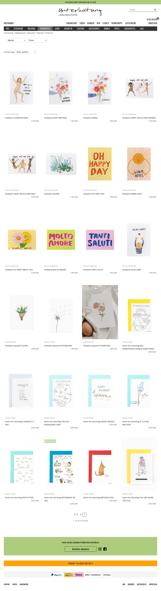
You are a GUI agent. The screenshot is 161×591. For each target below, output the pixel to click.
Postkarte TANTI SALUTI (93, 269)
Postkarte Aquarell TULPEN (16, 345)
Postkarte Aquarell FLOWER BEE (96, 345)
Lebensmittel (129, 28)
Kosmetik (68, 28)
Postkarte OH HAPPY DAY (93, 194)
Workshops (116, 23)
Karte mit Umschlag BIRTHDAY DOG (98, 497)
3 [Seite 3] (80, 514)
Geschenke (18, 28)
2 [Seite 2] (77, 514)
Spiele (117, 28)
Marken (90, 23)
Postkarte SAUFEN (51, 194)
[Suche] (143, 10)
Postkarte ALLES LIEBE (131, 269)
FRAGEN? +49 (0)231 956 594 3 (80, 563)
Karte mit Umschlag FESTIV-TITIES (19, 497)
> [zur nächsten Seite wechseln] (84, 514)
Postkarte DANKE (90, 118)
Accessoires (94, 28)
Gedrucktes (45, 28)
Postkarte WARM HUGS (132, 194)
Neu (7, 28)
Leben (57, 28)
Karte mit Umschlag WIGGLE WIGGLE (98, 421)
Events (106, 23)
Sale (142, 28)
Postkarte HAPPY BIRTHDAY (55, 118)
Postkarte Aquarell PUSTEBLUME (58, 345)
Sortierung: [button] (9, 52)
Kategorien (9, 23)
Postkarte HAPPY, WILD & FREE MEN (20, 194)
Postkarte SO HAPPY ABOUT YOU (19, 269)
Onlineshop (71, 23)
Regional (31, 28)
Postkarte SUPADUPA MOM (16, 118)
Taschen (80, 28)
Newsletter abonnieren (80, 549)
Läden (82, 23)
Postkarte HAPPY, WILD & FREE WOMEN (139, 118)
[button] (152, 23)
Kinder (107, 28)
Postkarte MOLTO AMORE (55, 269)
